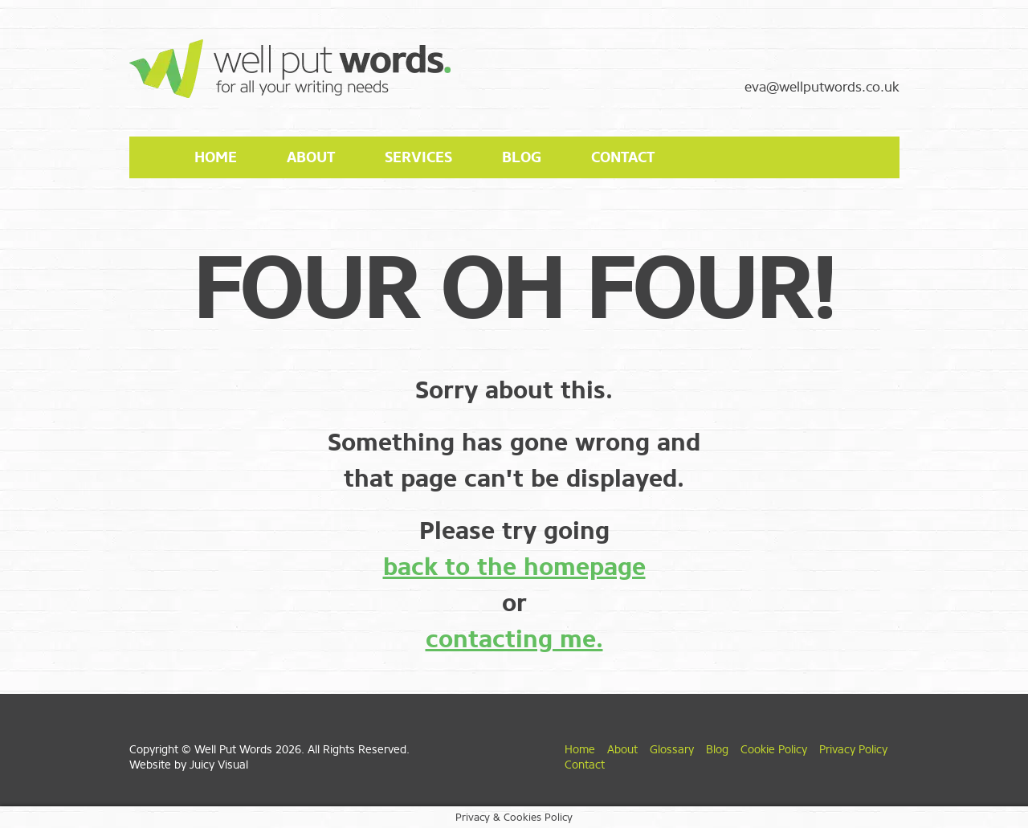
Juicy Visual (219, 765)
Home (215, 157)
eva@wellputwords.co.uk (822, 87)
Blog (521, 157)
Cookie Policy (773, 749)
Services (418, 157)
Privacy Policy (853, 749)
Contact (623, 157)
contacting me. (514, 639)
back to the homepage (514, 567)
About (311, 157)
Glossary (672, 749)
